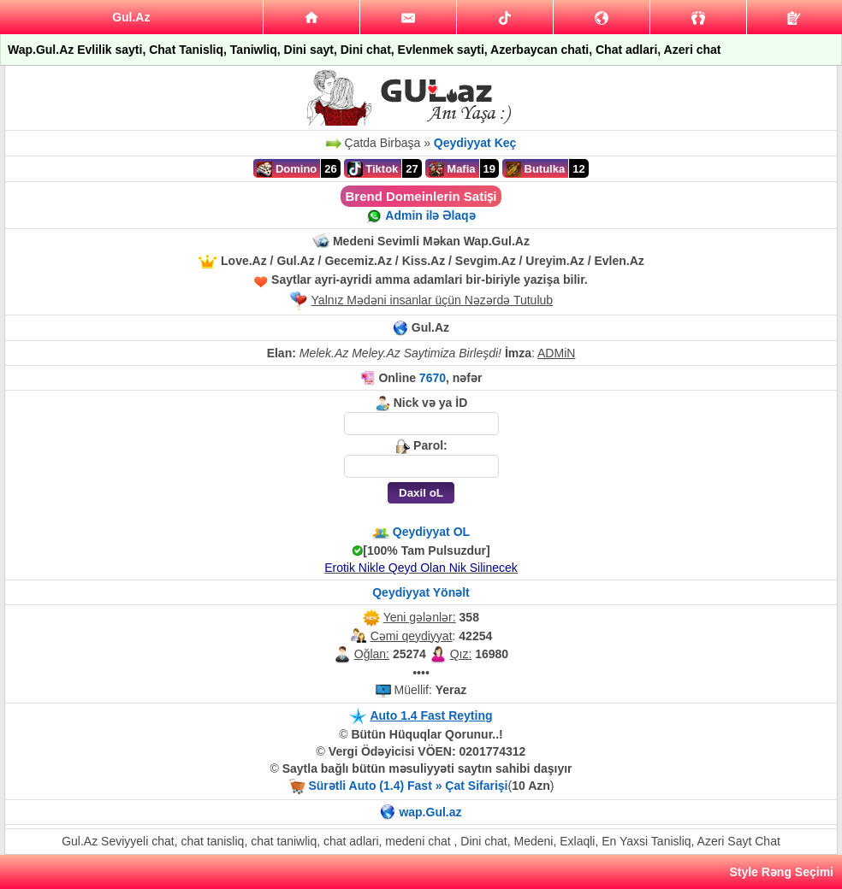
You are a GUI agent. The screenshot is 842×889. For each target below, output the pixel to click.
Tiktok (373, 169)
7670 (432, 378)
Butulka (535, 169)
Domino (287, 169)
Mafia (452, 169)
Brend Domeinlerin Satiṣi (420, 196)
